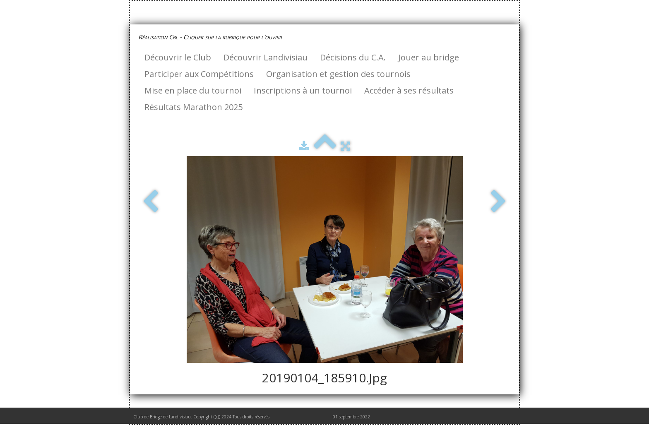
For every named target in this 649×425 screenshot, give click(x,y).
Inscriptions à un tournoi (303, 90)
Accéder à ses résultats (409, 90)
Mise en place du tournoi (192, 90)
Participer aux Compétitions (199, 73)
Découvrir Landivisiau (266, 57)
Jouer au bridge (428, 57)
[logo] (213, 37)
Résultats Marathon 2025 (193, 107)
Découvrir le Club (177, 57)
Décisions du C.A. (353, 57)
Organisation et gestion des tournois (338, 73)
